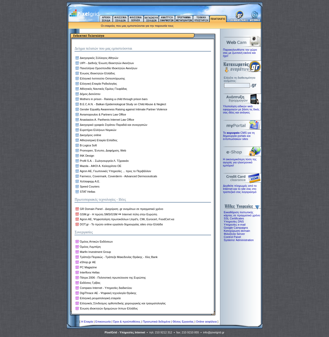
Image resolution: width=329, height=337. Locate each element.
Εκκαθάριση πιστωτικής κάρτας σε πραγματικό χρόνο (241, 214)
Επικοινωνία (103, 321)
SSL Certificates (234, 218)
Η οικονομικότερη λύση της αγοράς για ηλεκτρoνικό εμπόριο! (240, 162)
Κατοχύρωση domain (237, 230)
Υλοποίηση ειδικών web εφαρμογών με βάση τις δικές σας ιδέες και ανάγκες (241, 109)
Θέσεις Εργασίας (183, 321)
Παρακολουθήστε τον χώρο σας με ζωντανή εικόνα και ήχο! (240, 52)
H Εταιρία (87, 321)
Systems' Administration (239, 240)
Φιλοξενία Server (234, 233)
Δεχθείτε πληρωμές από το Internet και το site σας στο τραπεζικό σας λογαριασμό (240, 188)
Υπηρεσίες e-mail (235, 224)
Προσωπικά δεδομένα (156, 321)
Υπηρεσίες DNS (234, 221)
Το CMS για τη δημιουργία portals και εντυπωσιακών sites (239, 135)
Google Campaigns (236, 227)
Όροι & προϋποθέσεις (127, 321)
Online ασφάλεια (206, 321)
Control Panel (232, 236)
